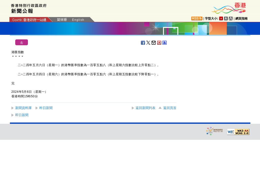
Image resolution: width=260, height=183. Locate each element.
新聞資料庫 (23, 108)
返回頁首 (169, 108)
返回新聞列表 (145, 108)
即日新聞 (21, 115)
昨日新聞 (46, 108)
